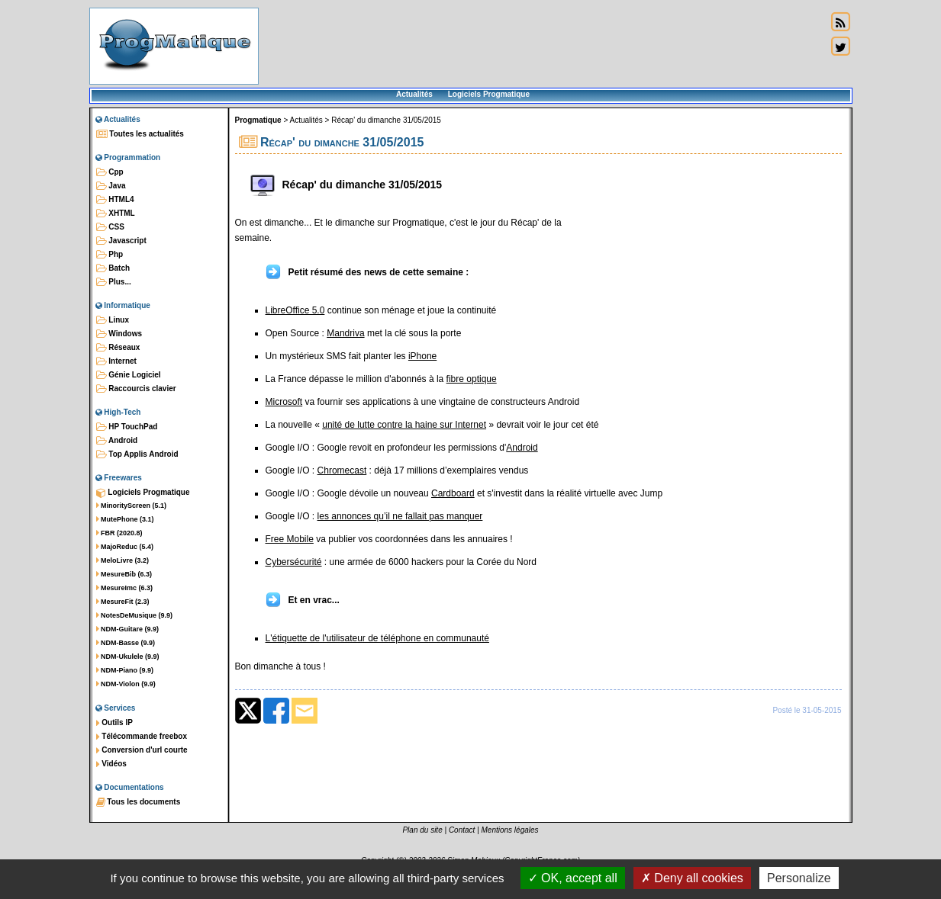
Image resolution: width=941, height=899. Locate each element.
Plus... (113, 282)
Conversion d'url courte (142, 750)
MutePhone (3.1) (125, 519)
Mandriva (345, 333)
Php (110, 254)
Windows (119, 334)
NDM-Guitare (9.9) (128, 629)
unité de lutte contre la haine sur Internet (404, 424)
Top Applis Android (137, 454)
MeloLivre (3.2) (123, 560)
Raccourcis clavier (136, 388)
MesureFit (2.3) (123, 601)
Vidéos (111, 764)
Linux (112, 320)
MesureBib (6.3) (124, 574)
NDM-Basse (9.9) (126, 643)
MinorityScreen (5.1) (131, 505)
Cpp (110, 172)
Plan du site (422, 830)
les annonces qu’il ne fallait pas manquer (400, 516)
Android (117, 440)
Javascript (121, 241)
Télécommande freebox (141, 736)
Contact (462, 830)
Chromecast (342, 470)
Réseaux (118, 347)
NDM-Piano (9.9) (125, 670)
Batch (113, 268)
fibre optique (471, 379)
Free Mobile (290, 539)
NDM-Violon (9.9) (126, 684)
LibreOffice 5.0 (295, 310)
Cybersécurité (294, 562)
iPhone (422, 356)
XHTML (115, 213)
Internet (116, 361)
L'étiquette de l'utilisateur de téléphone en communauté (377, 638)
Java (111, 186)
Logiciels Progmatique (489, 94)
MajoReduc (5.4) (125, 547)
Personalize (799, 878)
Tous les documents (138, 802)
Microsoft (284, 402)
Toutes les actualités (140, 134)
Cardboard (453, 493)
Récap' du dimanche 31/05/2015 (386, 120)
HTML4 (115, 199)
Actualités (414, 94)
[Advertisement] (542, 45)
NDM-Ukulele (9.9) (128, 656)
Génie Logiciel (128, 375)
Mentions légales (510, 830)
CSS (110, 227)
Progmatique (258, 120)
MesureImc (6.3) (124, 588)
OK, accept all (572, 878)
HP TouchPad (127, 427)
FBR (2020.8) (119, 533)
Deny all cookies (692, 878)
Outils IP (114, 722)
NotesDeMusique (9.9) (134, 615)
